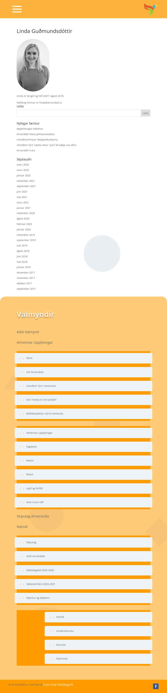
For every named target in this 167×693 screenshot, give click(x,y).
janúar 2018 (24, 267)
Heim (29, 358)
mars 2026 (23, 164)
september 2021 (26, 186)
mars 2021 (23, 202)
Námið (60, 617)
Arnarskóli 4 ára (26, 150)
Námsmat (62, 658)
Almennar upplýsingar (39, 432)
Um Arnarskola (35, 372)
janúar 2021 (24, 208)
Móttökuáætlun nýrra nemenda (44, 413)
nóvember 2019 (26, 234)
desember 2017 (26, 272)
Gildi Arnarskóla (35, 556)
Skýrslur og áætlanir (38, 597)
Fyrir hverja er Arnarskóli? (41, 399)
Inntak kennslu (65, 631)
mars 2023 (23, 170)
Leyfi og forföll (34, 488)
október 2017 (24, 283)
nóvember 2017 (26, 278)
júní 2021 (22, 191)
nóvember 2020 (26, 213)
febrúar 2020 (24, 224)
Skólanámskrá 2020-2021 (40, 584)
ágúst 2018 (23, 251)
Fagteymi (31, 446)
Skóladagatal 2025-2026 (40, 570)
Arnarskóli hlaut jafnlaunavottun (36, 134)
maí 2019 (22, 245)
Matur (29, 474)
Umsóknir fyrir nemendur (41, 385)
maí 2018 (22, 261)
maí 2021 (22, 197)
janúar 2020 (24, 229)
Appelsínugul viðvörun (30, 128)
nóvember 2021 (26, 181)
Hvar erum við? (35, 502)
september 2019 (26, 240)
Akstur (30, 460)
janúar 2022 (24, 175)
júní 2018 (22, 256)
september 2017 (26, 288)
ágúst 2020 (23, 218)
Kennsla (61, 644)
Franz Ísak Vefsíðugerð (58, 685)
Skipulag (31, 542)
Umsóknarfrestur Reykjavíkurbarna (37, 139)
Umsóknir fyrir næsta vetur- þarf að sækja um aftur (47, 145)
